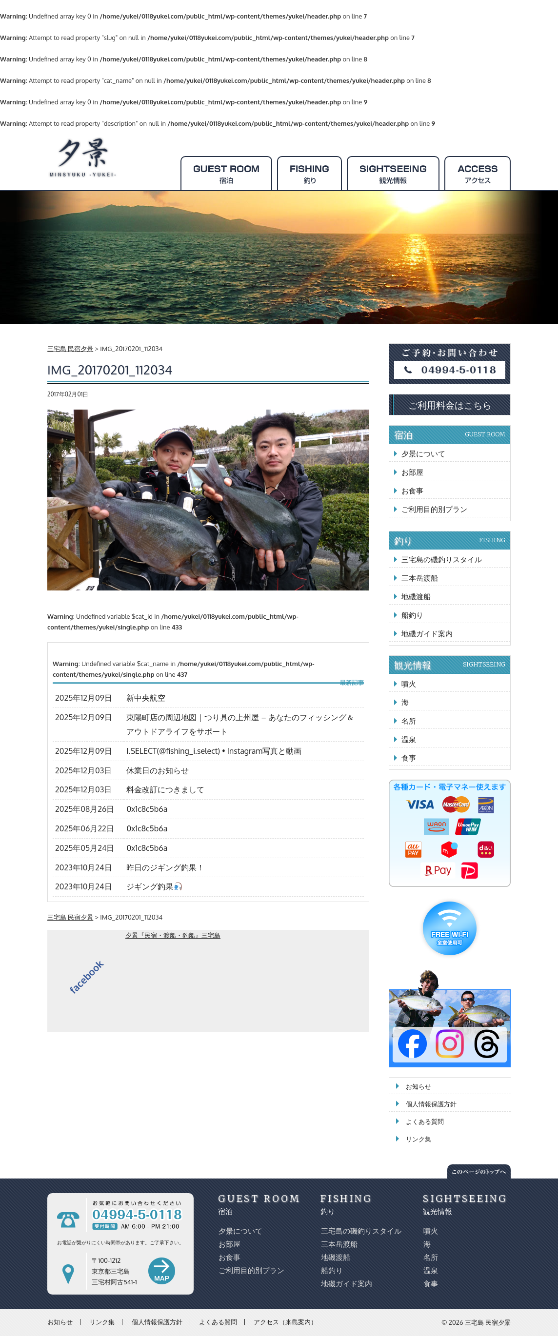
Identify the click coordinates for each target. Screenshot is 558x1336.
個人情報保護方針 (431, 1104)
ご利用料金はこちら (450, 405)
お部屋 (412, 472)
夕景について (423, 453)
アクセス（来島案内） (285, 1322)
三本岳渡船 (419, 578)
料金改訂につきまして (165, 789)
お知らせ (418, 1086)
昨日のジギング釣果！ (165, 867)
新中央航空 (145, 698)
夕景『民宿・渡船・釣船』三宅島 (172, 935)
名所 (408, 721)
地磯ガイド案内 (427, 633)
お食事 (412, 490)
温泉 (408, 739)
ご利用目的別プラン (434, 509)
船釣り (412, 615)
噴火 (408, 683)
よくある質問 (425, 1121)
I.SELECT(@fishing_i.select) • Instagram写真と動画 (213, 751)
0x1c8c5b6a (146, 809)
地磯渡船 (416, 596)
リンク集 (418, 1139)
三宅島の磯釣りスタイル (441, 559)
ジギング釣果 (153, 886)
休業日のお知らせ (157, 770)
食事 (408, 758)
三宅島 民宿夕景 (488, 1322)
